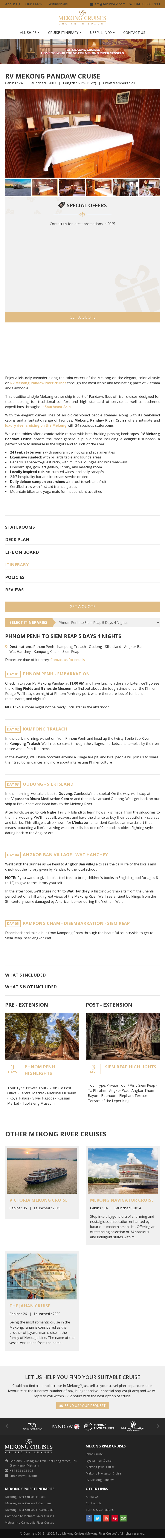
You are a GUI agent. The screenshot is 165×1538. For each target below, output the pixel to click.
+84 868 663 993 (145, 4)
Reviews (14, 590)
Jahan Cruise (94, 1454)
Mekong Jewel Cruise (100, 1467)
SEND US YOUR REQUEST (83, 1405)
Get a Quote (82, 317)
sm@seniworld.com (107, 4)
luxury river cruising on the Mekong (36, 425)
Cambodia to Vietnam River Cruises (29, 1516)
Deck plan (17, 539)
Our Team (33, 4)
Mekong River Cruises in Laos (25, 1497)
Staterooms (20, 527)
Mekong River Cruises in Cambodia (29, 1510)
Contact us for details (67, 659)
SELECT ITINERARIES (28, 622)
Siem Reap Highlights (130, 1067)
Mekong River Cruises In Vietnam (28, 1503)
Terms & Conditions (100, 1510)
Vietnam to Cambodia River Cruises (29, 1522)
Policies (14, 577)
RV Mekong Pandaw (100, 1480)
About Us (12, 4)
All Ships (28, 32)
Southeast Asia (58, 406)
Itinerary (17, 564)
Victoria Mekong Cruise (38, 1200)
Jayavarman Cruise (99, 1460)
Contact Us (134, 32)
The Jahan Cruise (29, 1306)
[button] (9, 133)
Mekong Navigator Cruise (122, 1200)
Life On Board (22, 552)
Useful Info (101, 32)
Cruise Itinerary (63, 32)
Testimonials (57, 4)
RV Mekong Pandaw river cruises (38, 383)
